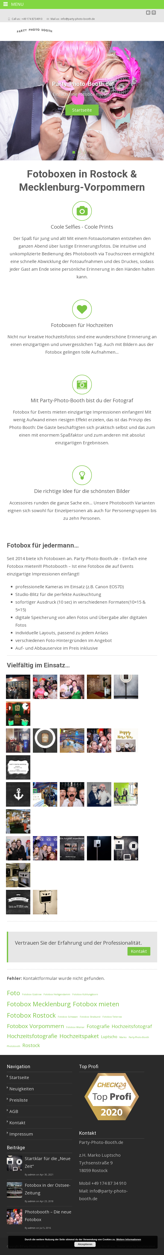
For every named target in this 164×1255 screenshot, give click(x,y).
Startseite (87, 110)
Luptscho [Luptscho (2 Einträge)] (109, 1036)
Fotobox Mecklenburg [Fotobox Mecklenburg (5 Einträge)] (39, 1004)
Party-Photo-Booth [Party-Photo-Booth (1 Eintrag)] (139, 1037)
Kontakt (139, 951)
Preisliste (18, 1100)
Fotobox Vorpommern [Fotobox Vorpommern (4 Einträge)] (35, 1026)
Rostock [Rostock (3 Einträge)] (31, 1045)
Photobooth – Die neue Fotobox (48, 1215)
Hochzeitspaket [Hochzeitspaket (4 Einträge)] (79, 1036)
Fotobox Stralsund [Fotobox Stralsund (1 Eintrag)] (90, 1016)
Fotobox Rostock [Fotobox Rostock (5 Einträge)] (31, 1015)
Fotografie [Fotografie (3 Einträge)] (98, 1026)
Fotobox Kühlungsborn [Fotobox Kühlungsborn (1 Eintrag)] (85, 994)
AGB (13, 1111)
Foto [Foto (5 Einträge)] (13, 993)
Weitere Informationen (128, 1239)
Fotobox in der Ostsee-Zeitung (47, 1189)
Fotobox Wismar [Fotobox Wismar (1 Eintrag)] (75, 1027)
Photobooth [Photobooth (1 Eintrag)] (13, 1046)
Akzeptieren (85, 1244)
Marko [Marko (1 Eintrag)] (123, 1037)
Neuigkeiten (21, 1089)
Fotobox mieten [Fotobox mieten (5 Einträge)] (96, 1004)
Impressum (21, 1134)
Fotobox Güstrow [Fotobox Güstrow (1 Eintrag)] (31, 994)
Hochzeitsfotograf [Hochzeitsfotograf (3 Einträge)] (132, 1026)
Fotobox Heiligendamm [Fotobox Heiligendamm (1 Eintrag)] (57, 994)
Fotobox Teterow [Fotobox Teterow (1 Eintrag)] (112, 1016)
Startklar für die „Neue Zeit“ (47, 1162)
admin (31, 1174)
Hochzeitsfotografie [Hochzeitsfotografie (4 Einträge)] (32, 1036)
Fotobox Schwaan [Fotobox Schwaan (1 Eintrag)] (68, 1016)
